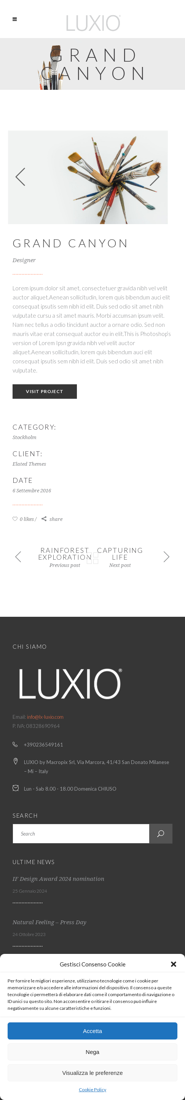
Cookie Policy (92, 1089)
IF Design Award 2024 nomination (58, 879)
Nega (92, 1052)
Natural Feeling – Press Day (49, 922)
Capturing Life (120, 553)
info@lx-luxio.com (45, 717)
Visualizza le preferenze (92, 1073)
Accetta (92, 1031)
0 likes (23, 519)
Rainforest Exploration (65, 553)
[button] (173, 964)
